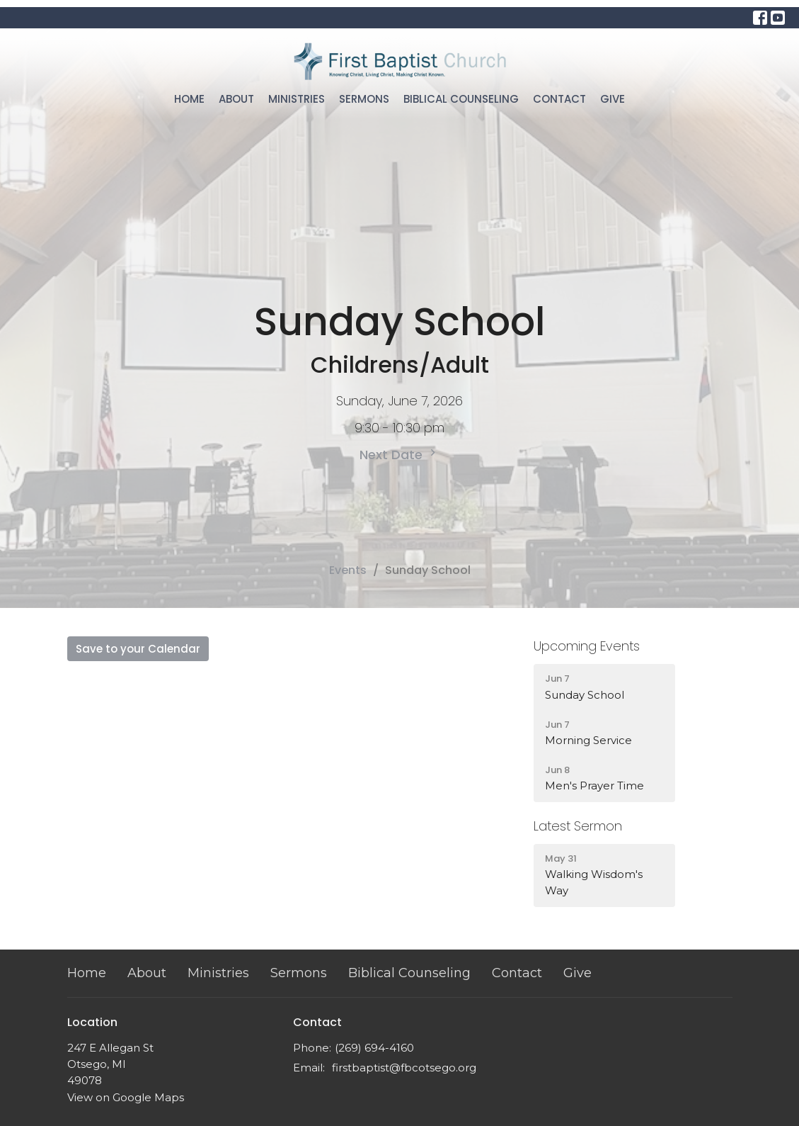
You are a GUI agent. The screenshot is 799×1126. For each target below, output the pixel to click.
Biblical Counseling (461, 98)
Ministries (296, 98)
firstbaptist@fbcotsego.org (404, 1067)
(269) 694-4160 (374, 1047)
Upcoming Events (587, 646)
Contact (559, 98)
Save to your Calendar (138, 648)
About (236, 98)
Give (612, 98)
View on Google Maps (125, 1097)
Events (348, 570)
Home (189, 98)
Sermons (364, 98)
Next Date (399, 454)
